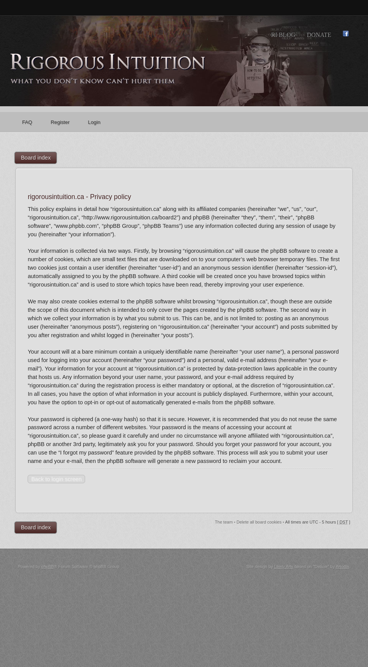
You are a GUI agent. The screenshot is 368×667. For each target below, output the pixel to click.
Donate (319, 34)
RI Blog (283, 34)
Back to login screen (56, 479)
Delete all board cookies (259, 522)
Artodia (342, 566)
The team (224, 522)
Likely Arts (283, 566)
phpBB (47, 566)
